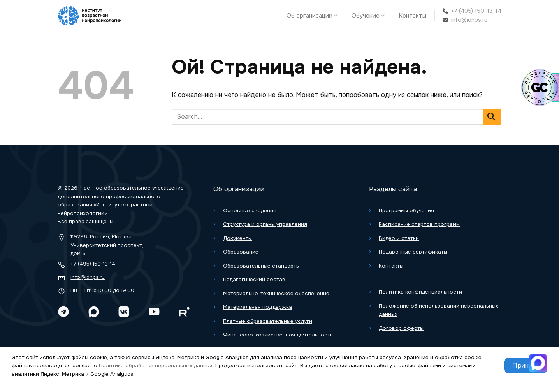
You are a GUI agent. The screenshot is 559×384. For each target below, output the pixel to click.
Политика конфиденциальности (420, 292)
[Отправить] (492, 117)
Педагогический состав (254, 279)
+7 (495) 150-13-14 (476, 10)
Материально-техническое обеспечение (276, 293)
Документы (237, 238)
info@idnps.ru (469, 19)
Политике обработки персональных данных (156, 365)
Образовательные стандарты (261, 265)
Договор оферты (401, 328)
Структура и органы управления (265, 224)
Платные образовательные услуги (267, 321)
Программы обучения (406, 210)
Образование (240, 251)
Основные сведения (249, 210)
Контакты (412, 15)
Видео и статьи (399, 238)
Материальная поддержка (257, 307)
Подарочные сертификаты (413, 251)
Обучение (370, 15)
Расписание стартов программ (419, 224)
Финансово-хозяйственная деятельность (278, 334)
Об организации (314, 15)
